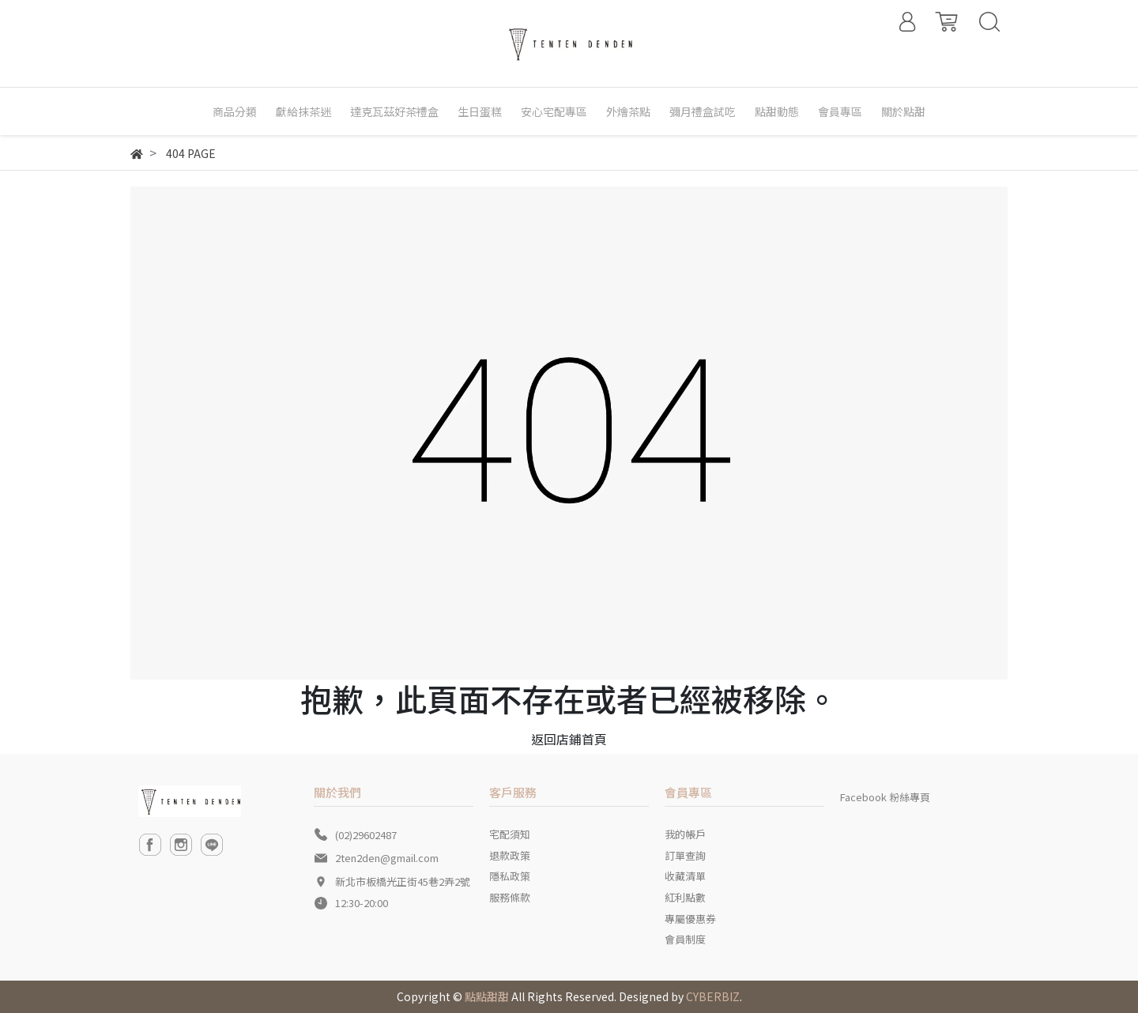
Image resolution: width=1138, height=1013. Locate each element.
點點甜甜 (487, 996)
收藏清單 (685, 875)
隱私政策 (509, 875)
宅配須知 (509, 834)
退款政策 (509, 855)
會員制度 (685, 939)
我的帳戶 (685, 834)
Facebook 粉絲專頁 (885, 796)
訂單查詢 (685, 855)
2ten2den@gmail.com (387, 857)
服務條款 (509, 897)
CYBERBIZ (713, 996)
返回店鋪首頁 (569, 738)
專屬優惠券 (690, 918)
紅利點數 (685, 897)
